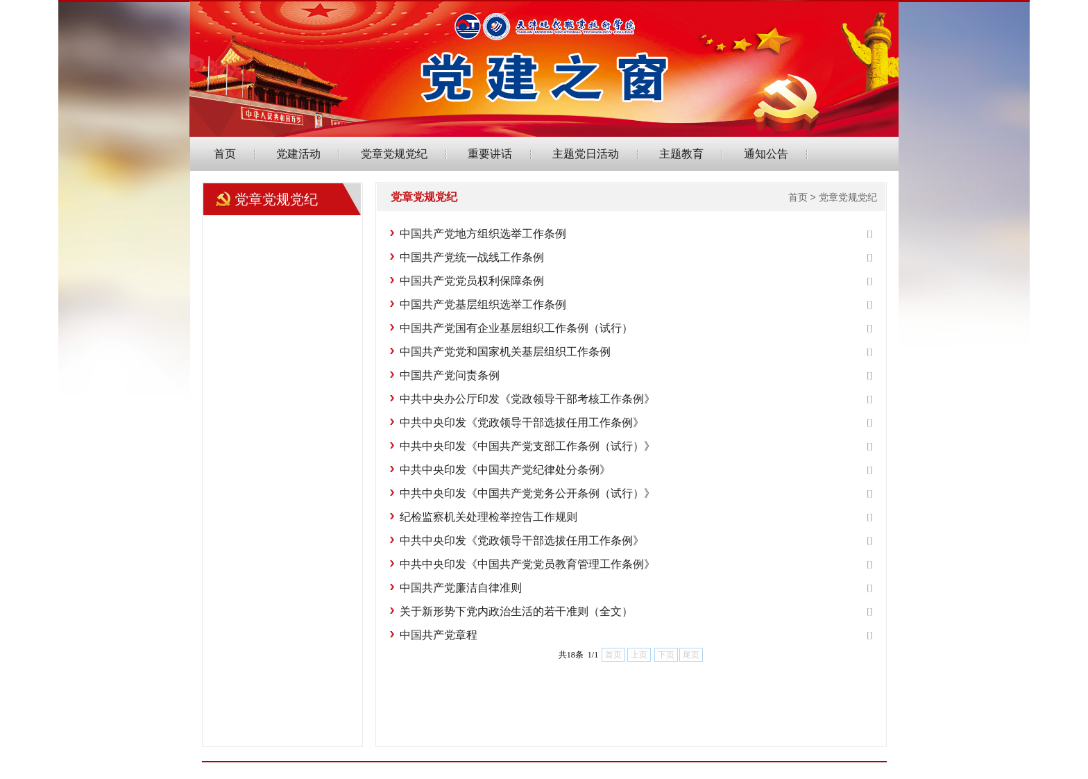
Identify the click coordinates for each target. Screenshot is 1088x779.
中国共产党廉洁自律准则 (461, 588)
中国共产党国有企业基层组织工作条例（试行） (516, 328)
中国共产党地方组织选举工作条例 (483, 234)
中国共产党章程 (438, 635)
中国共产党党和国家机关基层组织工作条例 (505, 352)
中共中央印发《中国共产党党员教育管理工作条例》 (527, 564)
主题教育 (681, 154)
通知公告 (766, 154)
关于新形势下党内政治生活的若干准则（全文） (516, 611)
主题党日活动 (585, 154)
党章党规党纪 (394, 154)
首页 (225, 154)
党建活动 (298, 154)
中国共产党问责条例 (450, 375)
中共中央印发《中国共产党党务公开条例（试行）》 (527, 493)
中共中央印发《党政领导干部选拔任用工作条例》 (522, 422)
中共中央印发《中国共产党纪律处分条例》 (505, 470)
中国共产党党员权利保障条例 (472, 281)
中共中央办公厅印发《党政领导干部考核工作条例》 (527, 399)
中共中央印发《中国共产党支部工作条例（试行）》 (527, 446)
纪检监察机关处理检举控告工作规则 (488, 517)
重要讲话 (490, 154)
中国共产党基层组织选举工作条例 (483, 304)
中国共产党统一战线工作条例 (472, 257)
